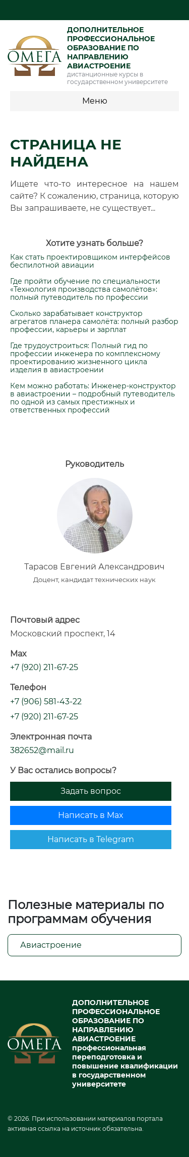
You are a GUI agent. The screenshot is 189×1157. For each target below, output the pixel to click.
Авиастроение (51, 945)
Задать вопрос (90, 791)
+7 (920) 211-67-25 (44, 667)
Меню (94, 101)
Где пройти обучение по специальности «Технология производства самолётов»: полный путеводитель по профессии (85, 289)
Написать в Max (90, 815)
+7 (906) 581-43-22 (46, 701)
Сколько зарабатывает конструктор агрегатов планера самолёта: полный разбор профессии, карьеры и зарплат (94, 321)
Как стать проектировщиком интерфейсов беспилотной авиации (90, 261)
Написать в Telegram (90, 839)
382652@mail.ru (42, 750)
